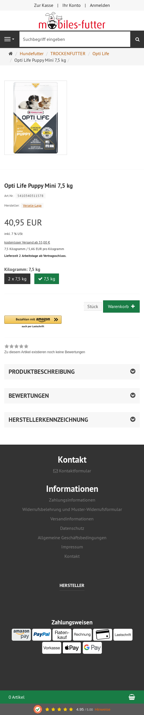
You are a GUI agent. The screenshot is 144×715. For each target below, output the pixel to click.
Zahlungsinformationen (72, 500)
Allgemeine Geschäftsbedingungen (72, 537)
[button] (33, 321)
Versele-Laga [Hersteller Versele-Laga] (32, 205)
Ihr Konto (71, 5)
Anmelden (100, 5)
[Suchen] (137, 39)
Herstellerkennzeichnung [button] (48, 420)
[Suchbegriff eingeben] (75, 39)
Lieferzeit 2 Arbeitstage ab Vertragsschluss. (35, 255)
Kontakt (72, 556)
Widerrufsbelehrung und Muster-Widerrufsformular (72, 509)
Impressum (72, 547)
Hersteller (72, 585)
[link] (44, 350)
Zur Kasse (43, 5)
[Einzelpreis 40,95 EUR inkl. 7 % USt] (72, 227)
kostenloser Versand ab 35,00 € (27, 242)
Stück (92, 306)
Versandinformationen (72, 519)
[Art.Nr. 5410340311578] (72, 195)
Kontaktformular (72, 471)
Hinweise (103, 709)
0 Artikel (17, 697)
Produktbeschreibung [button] (42, 372)
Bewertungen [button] (29, 396)
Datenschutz (72, 528)
